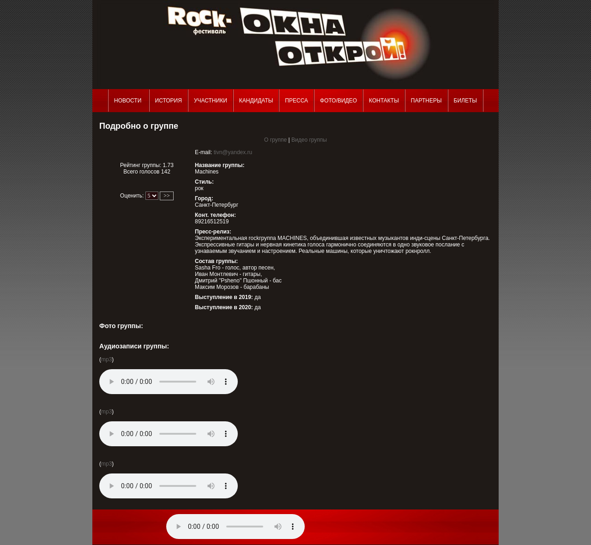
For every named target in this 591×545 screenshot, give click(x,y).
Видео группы (309, 140)
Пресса (296, 100)
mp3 (106, 359)
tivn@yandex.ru (233, 152)
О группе (275, 140)
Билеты (465, 100)
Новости (128, 100)
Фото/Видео (338, 100)
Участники (210, 100)
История (168, 100)
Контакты (384, 100)
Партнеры (426, 100)
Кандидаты (256, 100)
